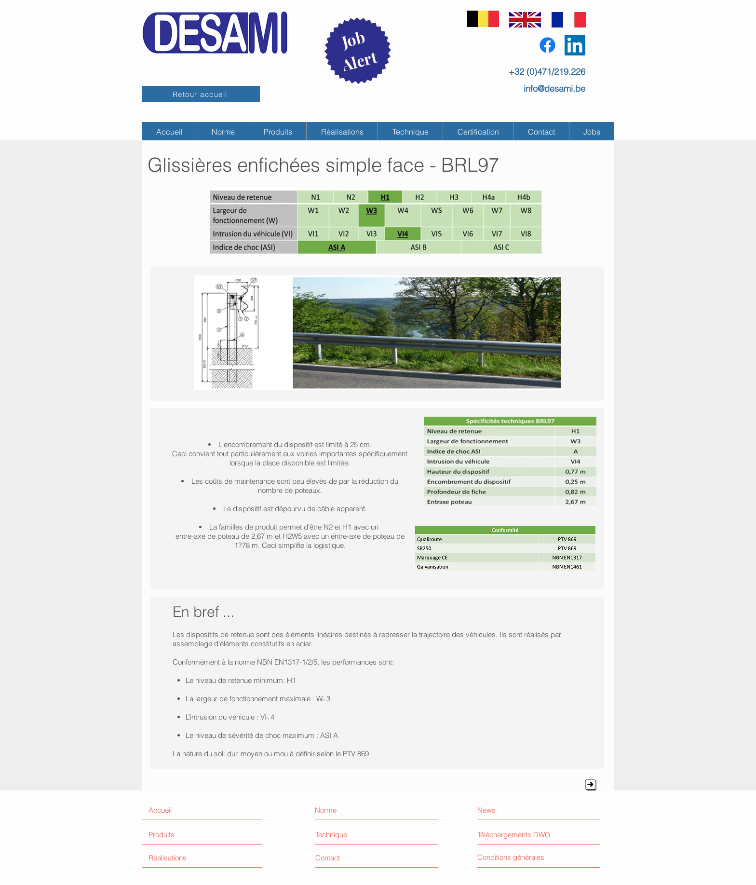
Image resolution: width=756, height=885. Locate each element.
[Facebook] (547, 45)
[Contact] (351, 857)
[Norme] (357, 810)
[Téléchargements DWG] (517, 834)
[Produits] (184, 835)
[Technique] (343, 835)
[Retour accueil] (201, 94)
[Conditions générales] (530, 857)
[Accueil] (189, 810)
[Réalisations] (184, 857)
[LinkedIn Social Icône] (575, 45)
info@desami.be (554, 88)
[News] (517, 810)
